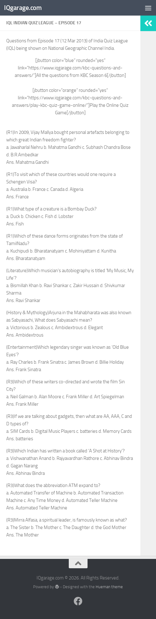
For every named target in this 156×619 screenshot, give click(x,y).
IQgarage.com (23, 8)
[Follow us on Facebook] (78, 601)
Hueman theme (109, 586)
